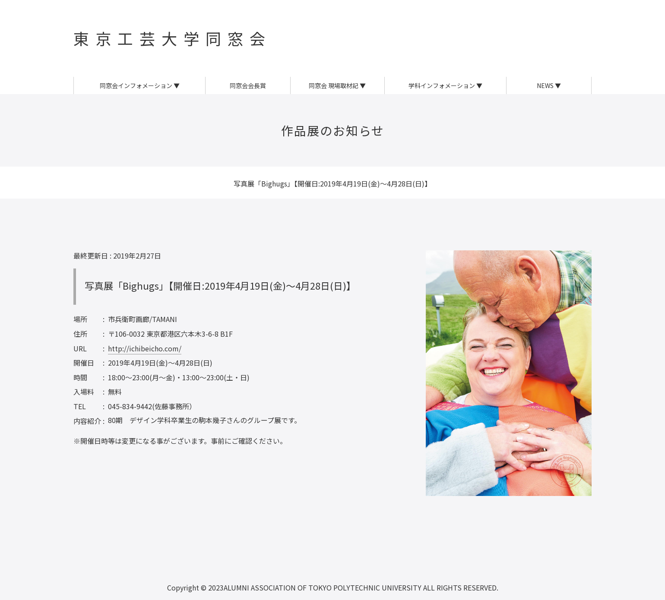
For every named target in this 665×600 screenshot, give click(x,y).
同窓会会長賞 (248, 85)
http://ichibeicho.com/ (144, 348)
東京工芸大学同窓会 (172, 38)
